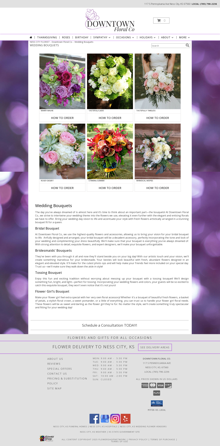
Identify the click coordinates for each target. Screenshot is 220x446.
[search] (187, 45)
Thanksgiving (47, 37)
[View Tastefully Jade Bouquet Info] (110, 81)
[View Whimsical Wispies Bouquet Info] (158, 151)
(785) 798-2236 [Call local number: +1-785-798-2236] (208, 3)
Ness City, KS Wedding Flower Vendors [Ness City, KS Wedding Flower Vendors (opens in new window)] (143, 426)
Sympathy (102, 37)
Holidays (148, 37)
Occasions (125, 37)
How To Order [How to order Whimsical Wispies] (157, 188)
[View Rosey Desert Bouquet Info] (62, 151)
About (167, 37)
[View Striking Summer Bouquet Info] (110, 151)
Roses (66, 37)
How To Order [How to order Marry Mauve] (62, 118)
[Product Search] (168, 46)
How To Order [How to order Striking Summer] (110, 188)
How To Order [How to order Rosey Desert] (62, 188)
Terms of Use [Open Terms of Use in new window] (119, 441)
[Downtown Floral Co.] (109, 19)
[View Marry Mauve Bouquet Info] (62, 81)
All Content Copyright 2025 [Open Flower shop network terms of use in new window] (80, 439)
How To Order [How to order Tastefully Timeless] (157, 118)
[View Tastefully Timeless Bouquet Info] (158, 81)
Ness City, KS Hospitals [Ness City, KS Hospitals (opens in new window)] (103, 426)
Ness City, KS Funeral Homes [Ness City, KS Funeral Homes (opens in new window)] (70, 426)
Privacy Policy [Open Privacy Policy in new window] (138, 439)
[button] (161, 21)
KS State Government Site (124, 431)
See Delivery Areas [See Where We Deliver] (155, 347)
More (184, 37)
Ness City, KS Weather (93, 431)
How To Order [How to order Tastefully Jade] (110, 118)
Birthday (81, 37)
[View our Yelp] (125, 422)
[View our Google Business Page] (105, 422)
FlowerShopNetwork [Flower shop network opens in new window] (112, 439)
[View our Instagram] (115, 422)
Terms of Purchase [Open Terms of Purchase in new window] (162, 439)
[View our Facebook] (94, 422)
